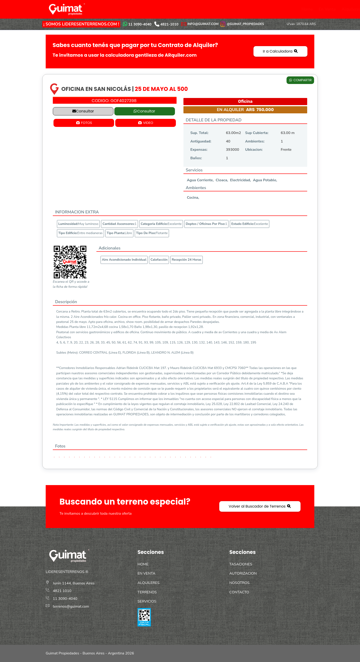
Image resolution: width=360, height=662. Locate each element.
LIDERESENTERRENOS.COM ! (90, 24)
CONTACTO (239, 592)
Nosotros (267, 9)
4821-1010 (169, 24)
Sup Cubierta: (256, 133)
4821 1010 (62, 590)
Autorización (241, 9)
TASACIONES (240, 564)
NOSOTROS (239, 582)
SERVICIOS (147, 601)
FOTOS (84, 122)
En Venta (118, 9)
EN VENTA (146, 573)
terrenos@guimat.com (71, 606)
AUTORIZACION (243, 573)
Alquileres (142, 9)
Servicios (188, 9)
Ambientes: (254, 141)
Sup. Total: (199, 133)
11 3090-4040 (140, 24)
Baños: (196, 158)
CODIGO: (114, 100)
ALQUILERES (149, 582)
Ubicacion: (254, 150)
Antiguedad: (200, 141)
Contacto (290, 9)
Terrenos (166, 9)
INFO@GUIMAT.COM (202, 24)
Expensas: (198, 150)
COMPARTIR (300, 80)
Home (98, 9)
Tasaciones (213, 9)
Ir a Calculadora (280, 51)
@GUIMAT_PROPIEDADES (241, 24)
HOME (143, 564)
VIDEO (145, 122)
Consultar (83, 111)
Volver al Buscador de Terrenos (260, 506)
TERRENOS (147, 592)
